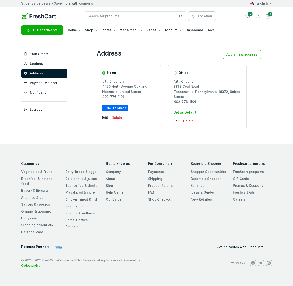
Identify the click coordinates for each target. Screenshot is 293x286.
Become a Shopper (206, 179)
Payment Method (40, 83)
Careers (239, 199)
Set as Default (185, 112)
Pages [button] (152, 30)
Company (113, 172)
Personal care (32, 232)
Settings (33, 63)
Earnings (198, 185)
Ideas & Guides (203, 192)
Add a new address (241, 54)
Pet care (72, 227)
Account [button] (171, 30)
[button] (267, 16)
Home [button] (72, 30)
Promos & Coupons (248, 185)
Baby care (29, 218)
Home (111, 73)
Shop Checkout (160, 199)
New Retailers (202, 199)
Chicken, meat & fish (81, 199)
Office (183, 73)
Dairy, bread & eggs (80, 172)
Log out (33, 109)
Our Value (113, 199)
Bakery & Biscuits (35, 190)
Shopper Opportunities (209, 172)
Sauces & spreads (35, 204)
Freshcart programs (248, 172)
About (110, 179)
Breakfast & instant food (36, 181)
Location (202, 16)
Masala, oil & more (80, 192)
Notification (36, 92)
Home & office (76, 220)
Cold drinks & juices (81, 179)
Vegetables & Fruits (36, 172)
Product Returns (161, 185)
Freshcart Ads (244, 192)
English (259, 3)
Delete (117, 117)
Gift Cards (241, 179)
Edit (105, 117)
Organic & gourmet (36, 211)
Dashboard (194, 30)
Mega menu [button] (129, 30)
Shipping (155, 179)
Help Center (115, 192)
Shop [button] (89, 30)
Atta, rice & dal (32, 197)
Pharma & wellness (80, 213)
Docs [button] (211, 30)
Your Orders (36, 54)
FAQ (151, 192)
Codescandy (29, 265)
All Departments (42, 30)
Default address (115, 108)
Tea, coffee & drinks (81, 185)
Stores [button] (106, 30)
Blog (109, 185)
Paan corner (75, 206)
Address (33, 73)
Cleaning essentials (37, 225)
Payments (156, 172)
